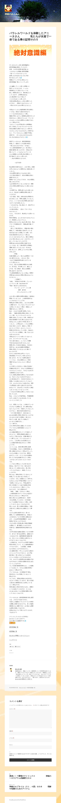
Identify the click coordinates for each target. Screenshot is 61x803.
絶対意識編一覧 (13, 627)
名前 (11, 731)
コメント (12, 709)
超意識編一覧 (13, 631)
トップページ (13, 640)
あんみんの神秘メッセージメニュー (19, 635)
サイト (11, 745)
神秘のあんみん (12, 14)
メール (11, 738)
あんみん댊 (23, 687)
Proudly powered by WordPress (17, 800)
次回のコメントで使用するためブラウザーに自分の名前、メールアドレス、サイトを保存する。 (30, 754)
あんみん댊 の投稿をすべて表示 (23, 679)
